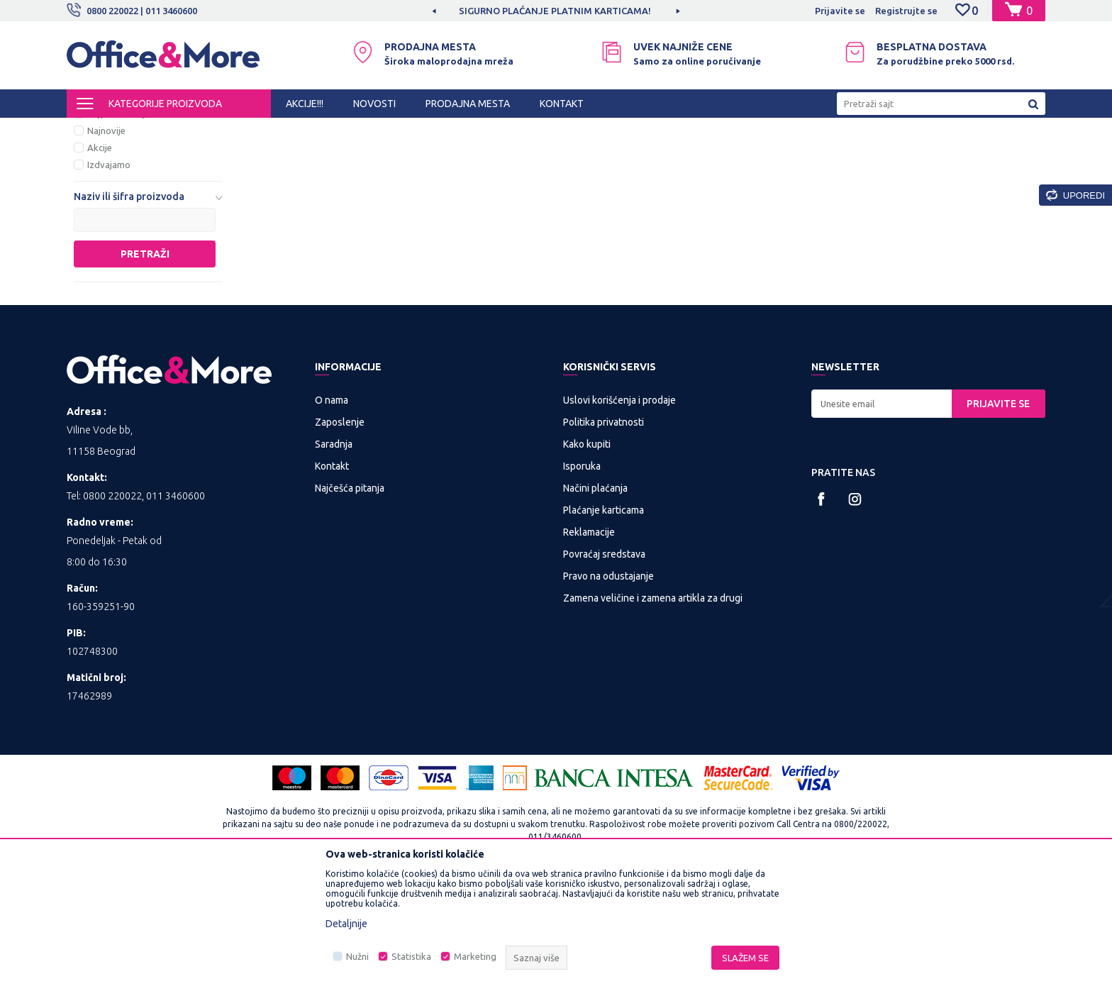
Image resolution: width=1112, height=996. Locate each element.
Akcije (99, 265)
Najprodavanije (118, 231)
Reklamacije (589, 649)
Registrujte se (906, 11)
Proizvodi (151, 130)
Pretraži (145, 371)
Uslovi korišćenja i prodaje (619, 518)
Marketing (475, 956)
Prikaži (879, 155)
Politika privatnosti (603, 540)
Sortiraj (736, 155)
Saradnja (333, 562)
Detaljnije (346, 923)
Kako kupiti (587, 562)
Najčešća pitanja (349, 606)
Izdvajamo (108, 282)
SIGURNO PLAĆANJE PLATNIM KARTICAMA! (555, 11)
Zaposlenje (340, 540)
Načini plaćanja (595, 606)
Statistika (411, 956)
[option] (556, 10)
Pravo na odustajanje (608, 693)
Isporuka (582, 584)
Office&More (94, 130)
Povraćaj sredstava (604, 671)
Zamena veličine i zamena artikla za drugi (653, 715)
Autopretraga (663, 155)
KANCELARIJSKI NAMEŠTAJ (239, 130)
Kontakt (332, 584)
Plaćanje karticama (603, 627)
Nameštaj (326, 130)
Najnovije (106, 248)
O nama (331, 518)
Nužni (357, 956)
